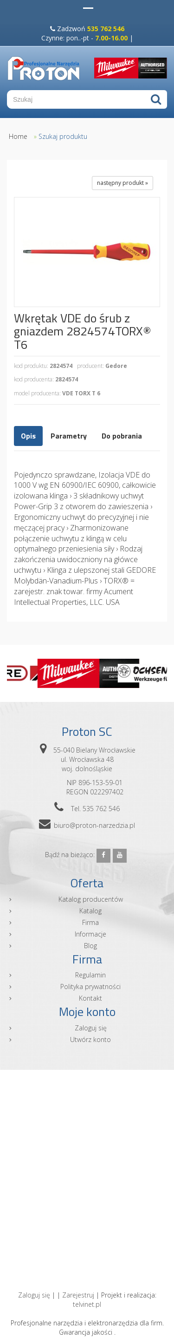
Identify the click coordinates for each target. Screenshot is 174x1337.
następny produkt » (122, 183)
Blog (90, 945)
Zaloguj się (91, 1027)
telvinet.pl (87, 1304)
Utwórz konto (90, 1039)
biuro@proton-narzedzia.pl (94, 825)
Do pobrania (122, 435)
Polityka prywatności (90, 986)
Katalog (90, 910)
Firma (90, 922)
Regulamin (90, 974)
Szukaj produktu (63, 136)
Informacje (90, 934)
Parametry (69, 435)
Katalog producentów (90, 899)
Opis (28, 435)
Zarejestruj (78, 1295)
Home (18, 136)
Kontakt (90, 998)
